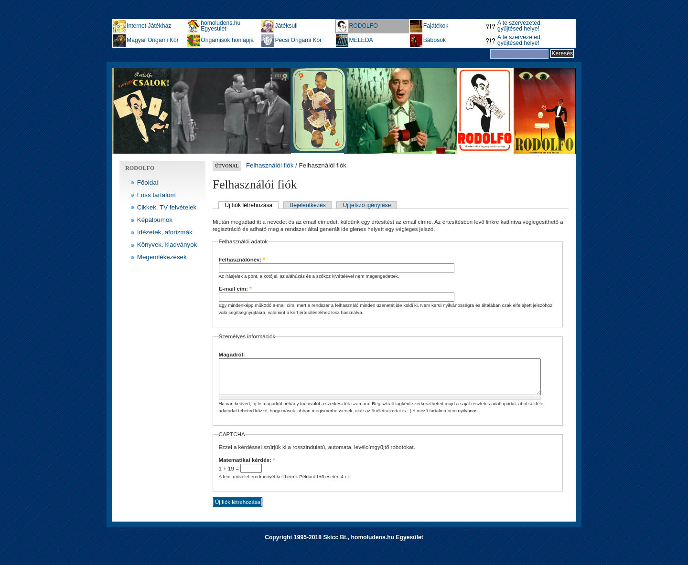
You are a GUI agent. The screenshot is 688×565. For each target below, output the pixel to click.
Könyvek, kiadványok (167, 244)
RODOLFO (363, 25)
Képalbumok (154, 219)
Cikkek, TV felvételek (167, 207)
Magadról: (232, 354)
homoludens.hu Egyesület (220, 26)
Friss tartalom (156, 195)
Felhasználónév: (242, 259)
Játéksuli (286, 25)
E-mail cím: (235, 289)
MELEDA (361, 40)
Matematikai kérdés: (247, 467)
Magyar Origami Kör (153, 40)
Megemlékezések (162, 257)
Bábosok (434, 40)
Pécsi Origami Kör (298, 40)
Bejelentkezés (308, 205)
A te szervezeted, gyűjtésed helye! (519, 26)
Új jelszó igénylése (367, 205)
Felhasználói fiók (270, 165)
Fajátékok (436, 25)
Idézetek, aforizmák (165, 232)
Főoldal (147, 182)
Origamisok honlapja (227, 40)
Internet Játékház (149, 25)
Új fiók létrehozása (248, 205)
